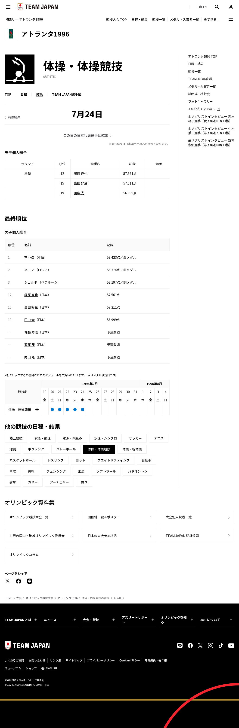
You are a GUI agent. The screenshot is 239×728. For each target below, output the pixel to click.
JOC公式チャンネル (201, 109)
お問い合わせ (37, 660)
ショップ (31, 668)
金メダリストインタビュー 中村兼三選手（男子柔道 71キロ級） (211, 130)
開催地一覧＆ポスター (104, 517)
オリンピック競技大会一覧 (28, 517)
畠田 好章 (80, 183)
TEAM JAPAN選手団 (66, 94)
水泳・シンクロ (105, 438)
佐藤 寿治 (31, 332)
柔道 (81, 471)
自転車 (146, 460)
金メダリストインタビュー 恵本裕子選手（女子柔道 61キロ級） (211, 118)
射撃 (12, 482)
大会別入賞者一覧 (179, 517)
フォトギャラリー (200, 101)
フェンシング (56, 471)
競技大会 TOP (116, 19)
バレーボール (66, 449)
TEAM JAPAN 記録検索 (182, 535)
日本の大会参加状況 (102, 535)
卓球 (12, 471)
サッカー (135, 438)
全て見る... (211, 19)
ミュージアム (13, 668)
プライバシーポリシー (101, 660)
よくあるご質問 (14, 660)
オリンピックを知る (177, 619)
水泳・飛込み (72, 438)
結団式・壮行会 (199, 94)
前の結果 (14, 117)
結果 (39, 94)
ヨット (80, 460)
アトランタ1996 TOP (202, 56)
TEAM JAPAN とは (21, 619)
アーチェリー (59, 482)
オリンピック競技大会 (39, 598)
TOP (8, 94)
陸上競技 (15, 438)
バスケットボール (22, 460)
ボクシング (36, 449)
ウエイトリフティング (113, 460)
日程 (24, 94)
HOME (8, 598)
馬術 (31, 471)
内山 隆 (29, 357)
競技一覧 (158, 19)
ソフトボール (106, 471)
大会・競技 (99, 619)
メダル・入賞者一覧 (184, 19)
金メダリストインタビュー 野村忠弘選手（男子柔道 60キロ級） (211, 142)
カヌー (33, 482)
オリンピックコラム (24, 554)
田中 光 (79, 193)
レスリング (55, 460)
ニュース (60, 619)
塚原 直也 (80, 173)
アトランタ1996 (67, 598)
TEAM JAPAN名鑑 (200, 79)
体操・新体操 (132, 449)
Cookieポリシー (129, 660)
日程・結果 (139, 19)
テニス (159, 438)
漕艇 (12, 449)
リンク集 (55, 660)
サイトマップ (74, 660)
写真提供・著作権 (156, 660)
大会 (19, 598)
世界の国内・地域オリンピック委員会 (37, 535)
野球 (84, 482)
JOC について (216, 619)
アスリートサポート (138, 619)
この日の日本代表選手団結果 (85, 135)
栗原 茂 (29, 344)
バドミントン (137, 471)
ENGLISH (51, 668)
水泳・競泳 (42, 438)
